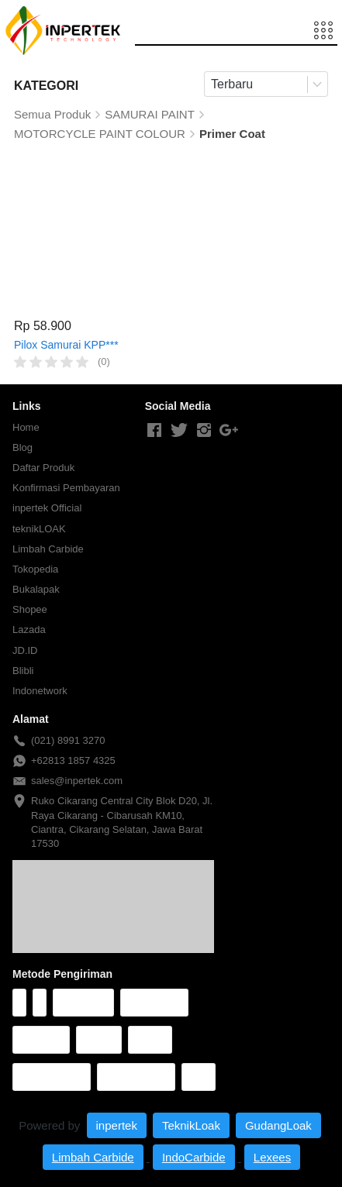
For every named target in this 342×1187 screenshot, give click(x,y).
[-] (154, 431)
